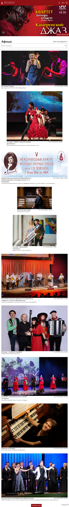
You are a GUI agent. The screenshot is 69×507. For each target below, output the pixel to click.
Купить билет (62, 34)
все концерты (60, 41)
